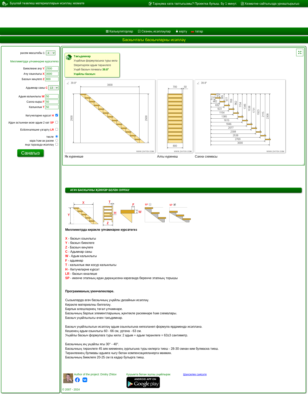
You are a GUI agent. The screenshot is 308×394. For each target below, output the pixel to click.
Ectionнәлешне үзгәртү (39, 129)
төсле (52, 136)
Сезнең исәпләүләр (156, 31)
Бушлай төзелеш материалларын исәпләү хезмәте (47, 3)
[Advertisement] (119, 17)
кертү (183, 31)
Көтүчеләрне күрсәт (42, 115)
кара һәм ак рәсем (44, 140)
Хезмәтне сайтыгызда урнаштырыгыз (272, 3)
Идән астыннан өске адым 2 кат (33, 122)
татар (197, 31)
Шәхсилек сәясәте (195, 374)
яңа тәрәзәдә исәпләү (41, 144)
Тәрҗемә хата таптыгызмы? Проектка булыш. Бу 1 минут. (194, 3)
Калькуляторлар (121, 31)
